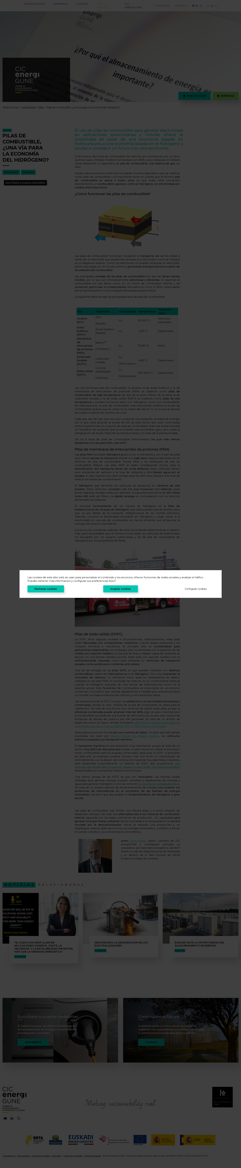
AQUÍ (112, 580)
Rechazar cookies (46, 588)
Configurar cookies (196, 588)
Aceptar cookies (120, 588)
